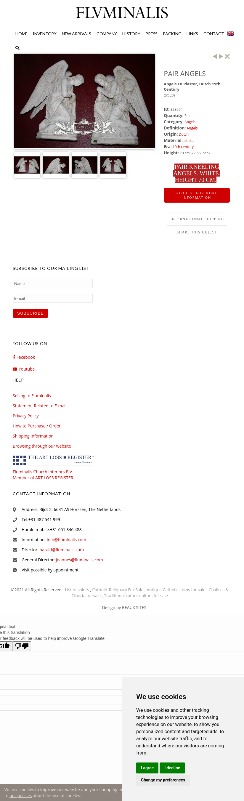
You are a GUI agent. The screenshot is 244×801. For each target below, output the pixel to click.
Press (151, 33)
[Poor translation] (21, 646)
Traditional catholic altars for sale (136, 595)
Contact (213, 33)
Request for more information (196, 195)
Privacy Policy (25, 416)
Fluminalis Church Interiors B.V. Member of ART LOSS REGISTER (57, 471)
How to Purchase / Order (37, 426)
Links (192, 33)
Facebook (24, 357)
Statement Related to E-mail (39, 405)
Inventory (45, 33)
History (131, 33)
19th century (183, 146)
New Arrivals (76, 33)
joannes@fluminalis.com (79, 560)
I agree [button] (147, 767)
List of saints (77, 589)
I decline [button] (172, 767)
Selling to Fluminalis (32, 395)
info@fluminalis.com (66, 539)
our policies (20, 795)
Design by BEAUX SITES (124, 607)
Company (107, 33)
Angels (189, 121)
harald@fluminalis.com (61, 549)
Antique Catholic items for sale (176, 589)
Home (21, 33)
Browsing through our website (42, 446)
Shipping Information (33, 436)
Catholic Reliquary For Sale (118, 589)
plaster (189, 140)
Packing (172, 33)
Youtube (24, 369)
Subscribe (30, 313)
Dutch (184, 134)
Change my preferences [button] (163, 780)
